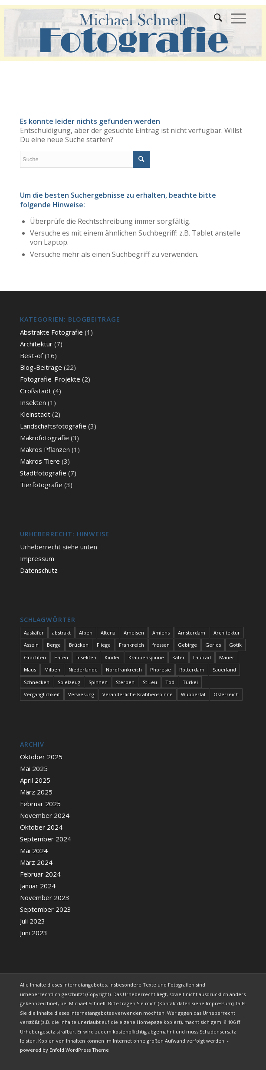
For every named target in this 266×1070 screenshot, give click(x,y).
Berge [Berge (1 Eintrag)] (54, 644)
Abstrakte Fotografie (51, 332)
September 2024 (45, 838)
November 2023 (44, 897)
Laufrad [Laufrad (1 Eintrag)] (202, 657)
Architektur (36, 343)
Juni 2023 (33, 932)
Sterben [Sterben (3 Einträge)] (125, 682)
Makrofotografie (44, 437)
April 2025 (35, 780)
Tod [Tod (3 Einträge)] (169, 682)
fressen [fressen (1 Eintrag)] (161, 644)
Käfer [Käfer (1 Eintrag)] (178, 657)
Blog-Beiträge (41, 367)
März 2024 (36, 862)
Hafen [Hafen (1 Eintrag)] (61, 657)
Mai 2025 (34, 768)
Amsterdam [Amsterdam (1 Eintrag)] (191, 632)
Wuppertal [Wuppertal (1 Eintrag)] (193, 694)
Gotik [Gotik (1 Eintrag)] (235, 644)
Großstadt (35, 390)
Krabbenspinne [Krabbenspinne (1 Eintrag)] (146, 657)
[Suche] (213, 17)
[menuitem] (213, 17)
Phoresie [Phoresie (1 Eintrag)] (160, 669)
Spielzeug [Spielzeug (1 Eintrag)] (69, 682)
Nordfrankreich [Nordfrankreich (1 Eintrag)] (124, 669)
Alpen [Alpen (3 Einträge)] (85, 632)
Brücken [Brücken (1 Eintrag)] (79, 644)
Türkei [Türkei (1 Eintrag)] (190, 682)
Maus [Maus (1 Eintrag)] (30, 669)
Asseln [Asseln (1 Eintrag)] (31, 644)
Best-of (31, 355)
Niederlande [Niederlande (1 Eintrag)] (83, 669)
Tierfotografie (41, 484)
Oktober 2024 (41, 827)
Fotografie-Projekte (50, 379)
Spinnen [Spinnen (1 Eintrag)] (98, 682)
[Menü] (234, 17)
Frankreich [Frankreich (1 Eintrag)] (131, 644)
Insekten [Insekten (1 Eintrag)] (86, 657)
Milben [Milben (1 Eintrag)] (52, 669)
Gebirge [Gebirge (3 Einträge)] (187, 644)
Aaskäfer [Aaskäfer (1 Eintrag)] (34, 632)
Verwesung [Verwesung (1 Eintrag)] (81, 694)
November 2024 (44, 815)
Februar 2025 (40, 803)
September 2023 (45, 909)
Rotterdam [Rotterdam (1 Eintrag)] (191, 669)
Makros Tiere (40, 461)
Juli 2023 (32, 921)
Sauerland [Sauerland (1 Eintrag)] (224, 669)
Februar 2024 (40, 874)
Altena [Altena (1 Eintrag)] (108, 632)
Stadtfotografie (43, 473)
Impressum (37, 558)
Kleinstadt (35, 414)
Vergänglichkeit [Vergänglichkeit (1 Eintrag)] (42, 694)
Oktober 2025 (41, 756)
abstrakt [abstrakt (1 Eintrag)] (61, 632)
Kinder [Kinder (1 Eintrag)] (112, 657)
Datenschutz (39, 570)
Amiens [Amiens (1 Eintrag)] (161, 632)
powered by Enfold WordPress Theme (64, 1050)
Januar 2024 (38, 885)
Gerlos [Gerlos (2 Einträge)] (213, 644)
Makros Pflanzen (45, 449)
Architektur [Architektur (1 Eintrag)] (226, 632)
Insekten (33, 402)
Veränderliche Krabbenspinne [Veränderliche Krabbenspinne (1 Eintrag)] (137, 694)
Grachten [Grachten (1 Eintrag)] (35, 657)
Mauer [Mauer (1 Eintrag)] (226, 657)
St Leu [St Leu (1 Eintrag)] (150, 682)
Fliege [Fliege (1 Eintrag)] (104, 644)
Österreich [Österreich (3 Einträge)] (226, 694)
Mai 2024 (34, 850)
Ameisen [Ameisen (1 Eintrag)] (134, 632)
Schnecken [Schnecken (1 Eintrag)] (36, 682)
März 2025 (36, 792)
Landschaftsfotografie (53, 426)
